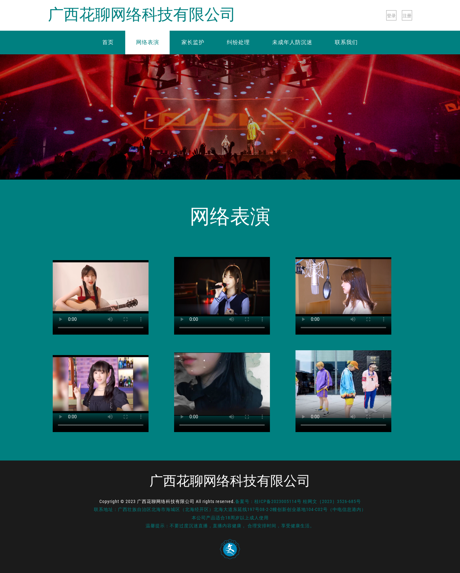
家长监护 (192, 42)
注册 (406, 15)
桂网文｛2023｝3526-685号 (332, 501)
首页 (108, 42)
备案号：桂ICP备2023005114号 (268, 501)
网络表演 (147, 42)
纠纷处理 (238, 42)
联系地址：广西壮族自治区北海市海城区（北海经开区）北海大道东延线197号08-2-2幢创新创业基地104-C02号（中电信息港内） (230, 509)
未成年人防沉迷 (292, 42)
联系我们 (346, 42)
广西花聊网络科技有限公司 (142, 15)
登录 (391, 15)
